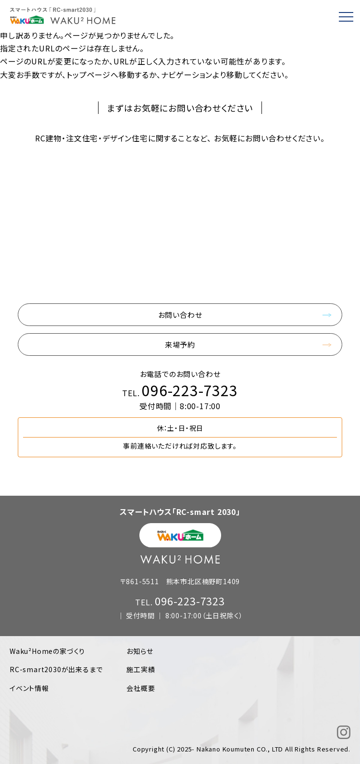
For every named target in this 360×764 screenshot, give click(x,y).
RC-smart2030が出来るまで (56, 669)
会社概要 (140, 688)
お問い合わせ (180, 315)
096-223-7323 (190, 390)
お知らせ (139, 651)
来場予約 (180, 344)
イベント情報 (29, 688)
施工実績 (140, 669)
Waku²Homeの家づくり (47, 651)
